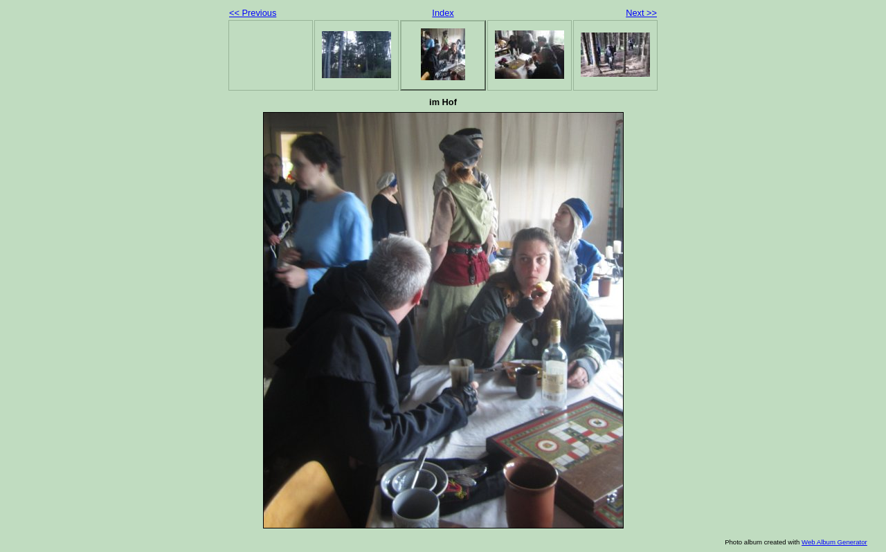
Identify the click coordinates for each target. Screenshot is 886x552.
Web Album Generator (834, 542)
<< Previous (252, 13)
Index (442, 13)
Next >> (641, 13)
